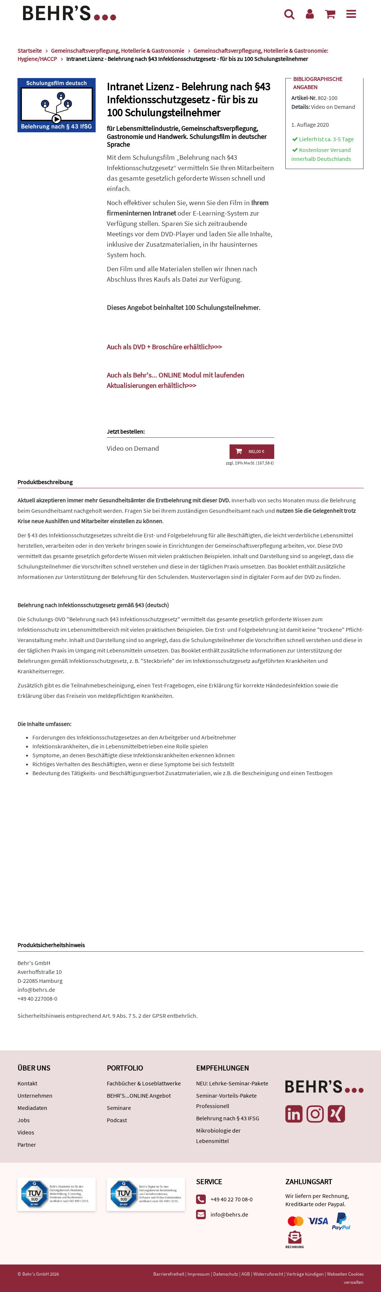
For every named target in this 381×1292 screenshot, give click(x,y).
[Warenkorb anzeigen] (330, 14)
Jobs (23, 1120)
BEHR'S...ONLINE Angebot (139, 1095)
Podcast (117, 1120)
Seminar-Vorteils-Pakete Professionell (226, 1101)
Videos (25, 1132)
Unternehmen (34, 1095)
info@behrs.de (36, 989)
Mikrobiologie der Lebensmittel (218, 1135)
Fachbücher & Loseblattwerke (144, 1083)
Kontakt (27, 1083)
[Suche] (289, 14)
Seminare (119, 1107)
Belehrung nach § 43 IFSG (227, 1118)
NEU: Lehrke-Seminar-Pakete (232, 1083)
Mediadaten (32, 1107)
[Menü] (351, 14)
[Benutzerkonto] (310, 14)
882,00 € (250, 451)
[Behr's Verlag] (69, 12)
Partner (26, 1144)
